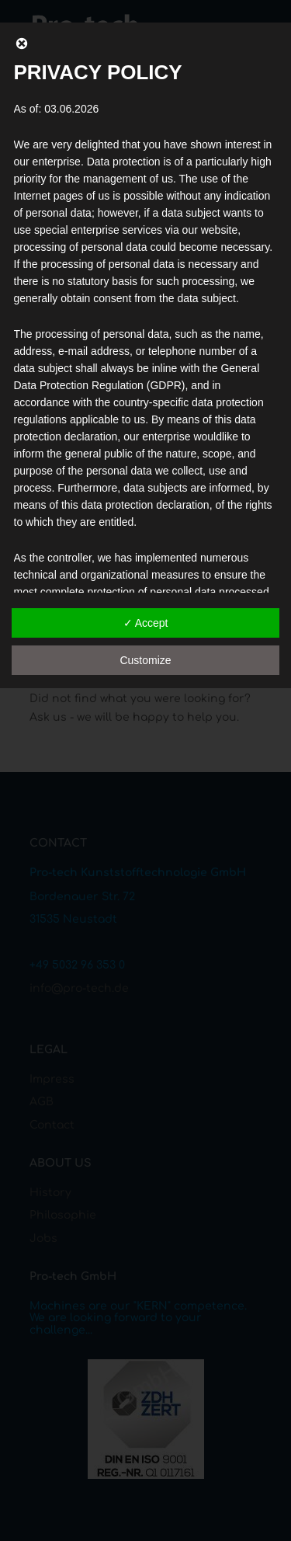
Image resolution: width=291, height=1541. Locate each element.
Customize (145, 660)
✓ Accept (145, 623)
